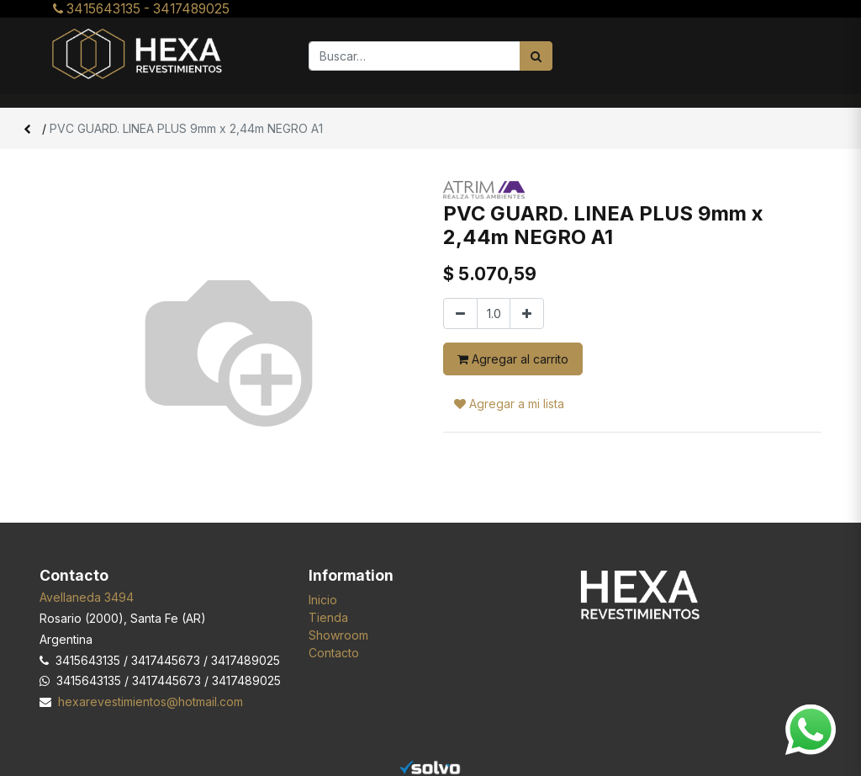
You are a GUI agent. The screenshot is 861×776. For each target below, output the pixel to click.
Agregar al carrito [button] (512, 359)
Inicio (323, 600)
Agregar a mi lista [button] (509, 403)
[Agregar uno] (527, 313)
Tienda (328, 617)
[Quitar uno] (460, 313)
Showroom (338, 635)
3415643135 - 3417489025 (141, 9)
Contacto (334, 653)
